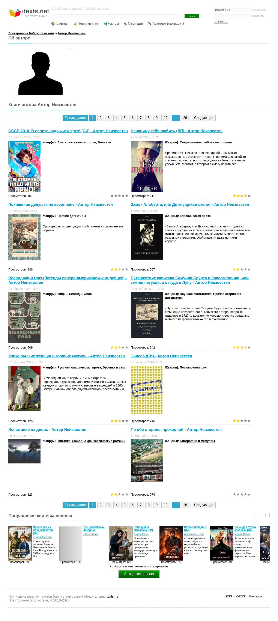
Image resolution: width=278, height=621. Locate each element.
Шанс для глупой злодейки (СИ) (245, 529)
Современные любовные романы (206, 142)
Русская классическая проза (79, 367)
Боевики (104, 142)
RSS (229, 596)
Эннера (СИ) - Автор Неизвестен (161, 356)
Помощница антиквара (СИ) (143, 529)
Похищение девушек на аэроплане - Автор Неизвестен (60, 204)
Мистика (63, 441)
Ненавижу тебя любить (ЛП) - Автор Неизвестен (177, 131)
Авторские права (139, 574)
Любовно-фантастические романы (98, 441)
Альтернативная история (76, 142)
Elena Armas (90, 534)
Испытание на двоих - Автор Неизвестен (47, 429)
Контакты (256, 596)
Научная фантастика (195, 294)
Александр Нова (194, 534)
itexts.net (112, 596)
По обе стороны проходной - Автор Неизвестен (176, 429)
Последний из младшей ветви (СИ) (43, 530)
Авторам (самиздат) (168, 23)
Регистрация (258, 9)
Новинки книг (88, 23)
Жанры (113, 23)
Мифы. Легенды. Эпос (74, 294)
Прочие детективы (71, 216)
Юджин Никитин (42, 537)
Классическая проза (195, 216)
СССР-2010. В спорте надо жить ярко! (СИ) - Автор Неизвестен (68, 131)
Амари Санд (141, 534)
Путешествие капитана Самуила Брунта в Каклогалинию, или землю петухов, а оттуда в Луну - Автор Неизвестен (190, 280)
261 (186, 118)
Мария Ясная (242, 534)
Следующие (203, 118)
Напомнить (257, 15)
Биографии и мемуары (197, 441)
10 (166, 118)
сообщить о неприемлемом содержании (139, 566)
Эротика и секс (114, 367)
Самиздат (135, 23)
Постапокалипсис (193, 367)
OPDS (240, 596)
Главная (62, 23)
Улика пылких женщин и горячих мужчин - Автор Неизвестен (66, 356)
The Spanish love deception (94, 529)
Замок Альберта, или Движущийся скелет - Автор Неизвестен (190, 204)
